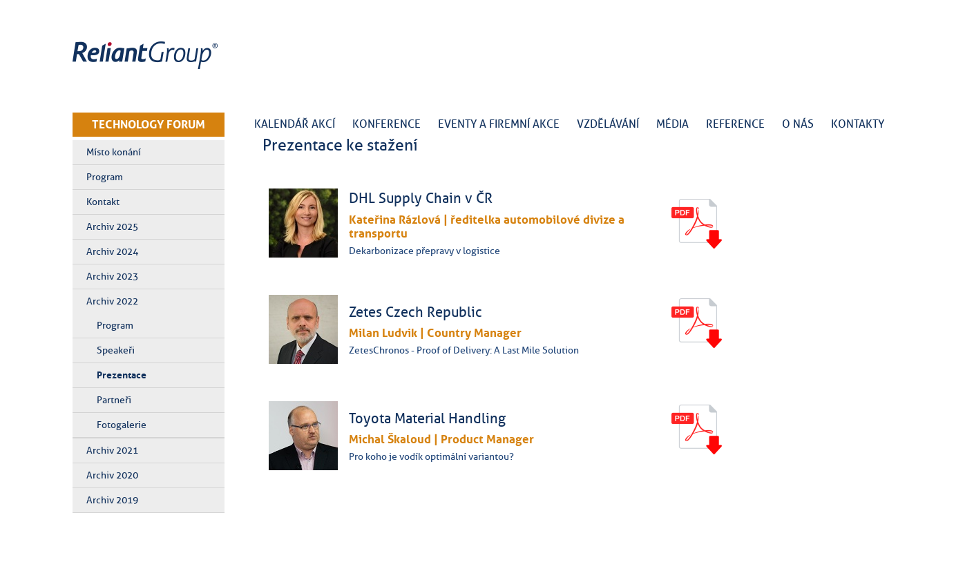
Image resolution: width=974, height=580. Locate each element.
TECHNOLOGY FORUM (148, 124)
